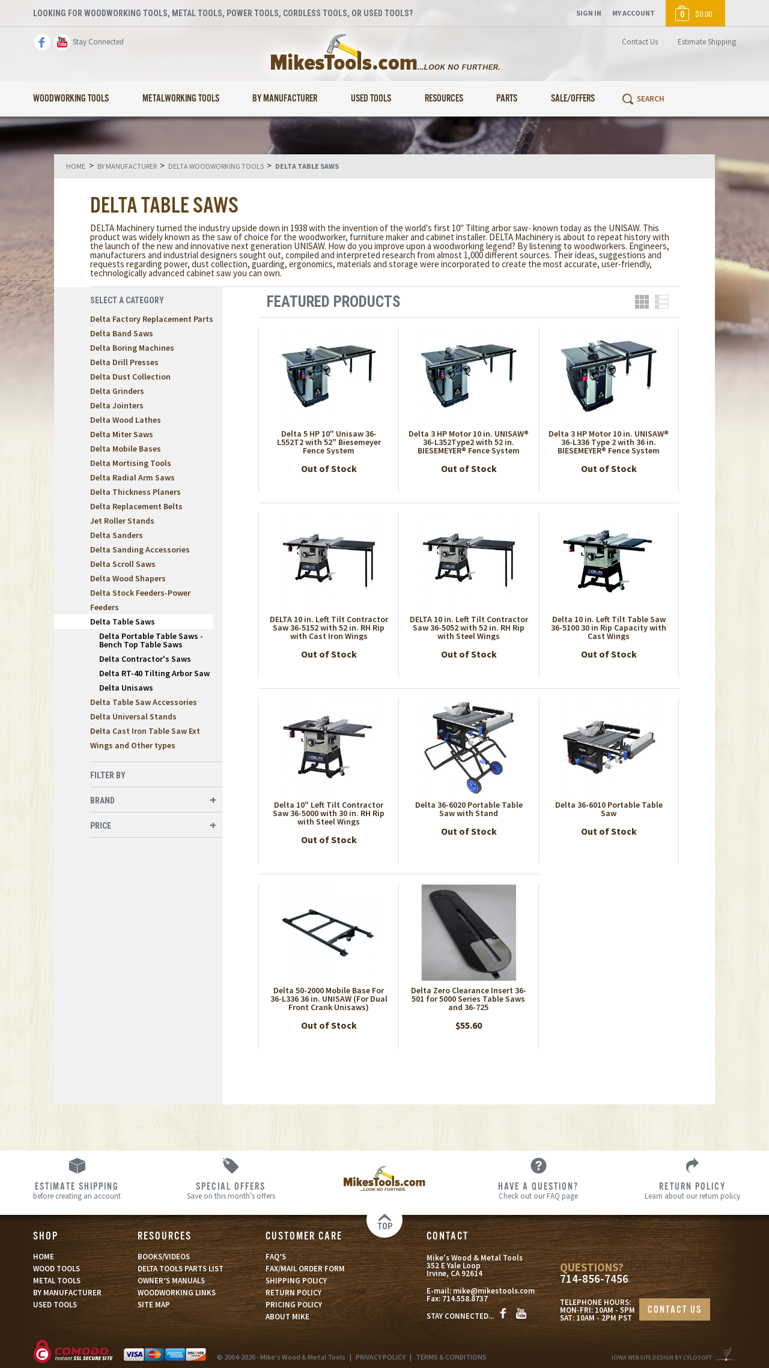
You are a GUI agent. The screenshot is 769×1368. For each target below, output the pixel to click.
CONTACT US (675, 1310)
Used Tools (371, 98)
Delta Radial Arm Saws (132, 477)
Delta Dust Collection (130, 376)
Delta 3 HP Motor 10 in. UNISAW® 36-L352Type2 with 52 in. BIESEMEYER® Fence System (469, 442)
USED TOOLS (55, 1305)
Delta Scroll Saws (123, 563)
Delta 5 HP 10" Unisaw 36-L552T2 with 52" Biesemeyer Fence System (329, 442)
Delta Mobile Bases (125, 448)
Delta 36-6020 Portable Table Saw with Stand (469, 809)
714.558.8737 (465, 1299)
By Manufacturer (284, 98)
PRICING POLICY (294, 1305)
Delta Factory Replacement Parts (151, 318)
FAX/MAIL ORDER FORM (305, 1269)
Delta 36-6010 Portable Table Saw (609, 809)
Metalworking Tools (180, 98)
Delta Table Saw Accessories (143, 702)
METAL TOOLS (57, 1281)
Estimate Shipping (707, 42)
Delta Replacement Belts (136, 506)
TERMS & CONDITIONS (451, 1357)
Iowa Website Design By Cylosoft (662, 1357)
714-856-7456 (594, 1279)
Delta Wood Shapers (128, 578)
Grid (642, 301)
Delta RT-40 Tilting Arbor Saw (154, 673)
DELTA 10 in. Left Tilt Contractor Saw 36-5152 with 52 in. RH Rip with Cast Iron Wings (329, 627)
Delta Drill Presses (124, 362)
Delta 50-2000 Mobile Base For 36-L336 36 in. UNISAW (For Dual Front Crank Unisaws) (329, 998)
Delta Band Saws (121, 333)
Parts (506, 98)
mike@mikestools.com (494, 1291)
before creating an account (77, 1190)
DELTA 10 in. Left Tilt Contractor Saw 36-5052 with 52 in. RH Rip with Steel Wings (469, 627)
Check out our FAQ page (538, 1190)
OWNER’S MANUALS (171, 1281)
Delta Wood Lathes (125, 419)
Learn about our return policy (692, 1190)
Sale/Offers (573, 98)
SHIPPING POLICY (296, 1281)
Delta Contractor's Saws (145, 658)
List (661, 301)
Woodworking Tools (71, 98)
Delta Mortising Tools (130, 463)
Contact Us (640, 42)
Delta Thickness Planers (135, 491)
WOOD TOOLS (56, 1269)
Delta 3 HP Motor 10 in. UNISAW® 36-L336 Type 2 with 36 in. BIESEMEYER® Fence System (609, 442)
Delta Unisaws (126, 687)
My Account (633, 12)
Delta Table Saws (122, 621)
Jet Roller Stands (122, 520)
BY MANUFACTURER (67, 1293)
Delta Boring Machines (132, 347)
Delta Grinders (117, 391)
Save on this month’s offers (231, 1190)
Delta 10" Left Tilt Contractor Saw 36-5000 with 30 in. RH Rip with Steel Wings (328, 813)
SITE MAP (154, 1305)
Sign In (588, 12)
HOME (43, 1257)
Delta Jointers (117, 405)
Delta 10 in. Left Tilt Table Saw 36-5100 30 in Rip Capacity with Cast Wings (608, 627)
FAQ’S (276, 1257)
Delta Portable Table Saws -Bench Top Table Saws (151, 640)
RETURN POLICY (293, 1293)
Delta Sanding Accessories (140, 549)
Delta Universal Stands (133, 716)
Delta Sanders (116, 535)
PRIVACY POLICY (381, 1357)
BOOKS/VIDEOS (164, 1257)
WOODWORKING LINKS (177, 1293)
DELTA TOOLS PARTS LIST (180, 1269)
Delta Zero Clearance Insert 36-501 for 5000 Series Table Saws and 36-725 (468, 998)
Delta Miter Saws (121, 434)
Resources (444, 98)
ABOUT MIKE (287, 1317)
